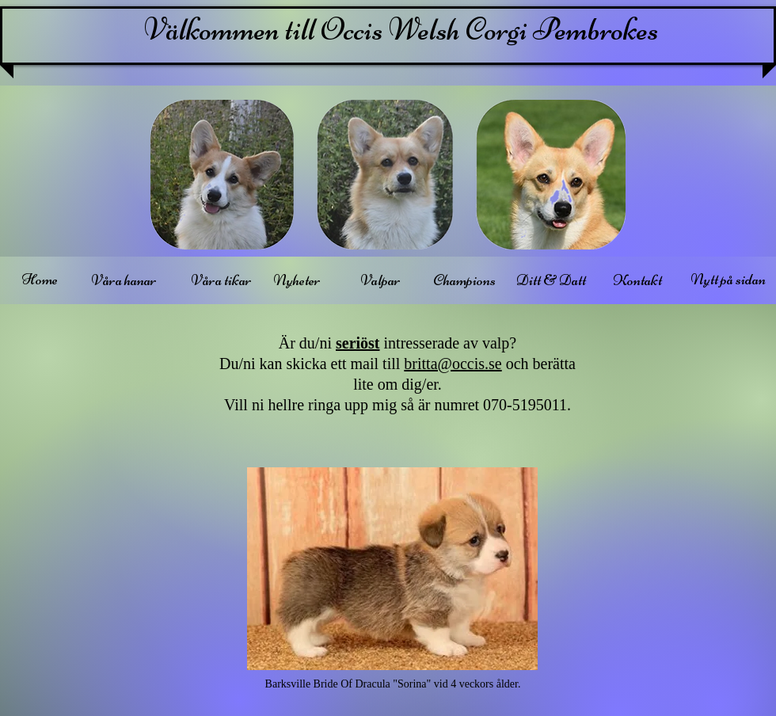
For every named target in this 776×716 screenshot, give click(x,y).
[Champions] (464, 280)
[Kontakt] (637, 280)
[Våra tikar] (221, 280)
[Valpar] (380, 280)
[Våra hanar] (123, 280)
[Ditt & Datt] (550, 280)
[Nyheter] (296, 280)
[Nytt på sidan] (727, 279)
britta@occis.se (452, 363)
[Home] (39, 279)
